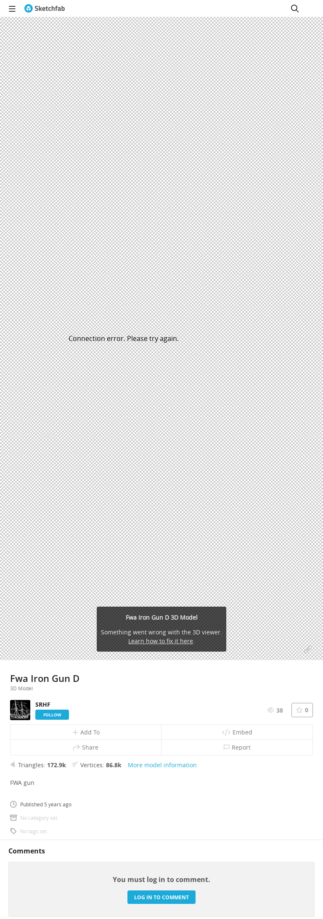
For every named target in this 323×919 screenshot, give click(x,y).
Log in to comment (161, 897)
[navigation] (12, 8)
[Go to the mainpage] (44, 8)
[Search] (295, 8)
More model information (162, 765)
